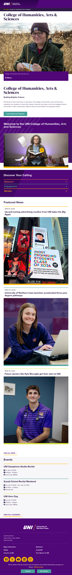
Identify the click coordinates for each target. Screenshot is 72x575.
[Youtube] (18, 559)
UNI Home (6, 9)
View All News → (10, 453)
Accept (27, 571)
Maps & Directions (10, 547)
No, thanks (44, 571)
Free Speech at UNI (42, 553)
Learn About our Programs (15, 114)
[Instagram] (30, 559)
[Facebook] (6, 559)
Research (9, 181)
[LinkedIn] (24, 559)
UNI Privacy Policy (38, 567)
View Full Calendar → (13, 515)
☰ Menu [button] (8, 77)
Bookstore (39, 547)
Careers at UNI (9, 553)
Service (8, 191)
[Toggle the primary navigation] (66, 3)
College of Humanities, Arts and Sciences (17, 74)
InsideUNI (39, 550)
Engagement (10, 186)
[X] (12, 559)
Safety (6, 550)
